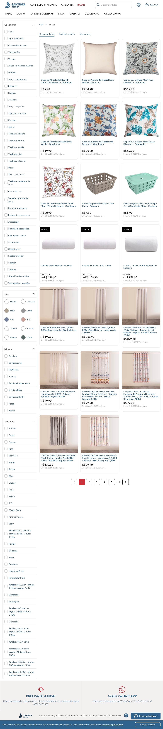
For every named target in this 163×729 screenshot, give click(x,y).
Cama (8, 13)
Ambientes (67, 4)
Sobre (63, 715)
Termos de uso (75, 715)
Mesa (61, 13)
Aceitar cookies (147, 724)
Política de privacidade (96, 715)
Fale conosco (115, 715)
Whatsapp (126, 715)
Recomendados (46, 34)
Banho (21, 13)
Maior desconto (67, 34)
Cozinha (74, 13)
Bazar (81, 4)
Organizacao (112, 13)
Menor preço (86, 34)
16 (120, 487)
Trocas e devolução (48, 715)
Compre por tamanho (43, 4)
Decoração (92, 13)
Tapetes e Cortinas (41, 13)
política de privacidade (112, 724)
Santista (15, 4)
